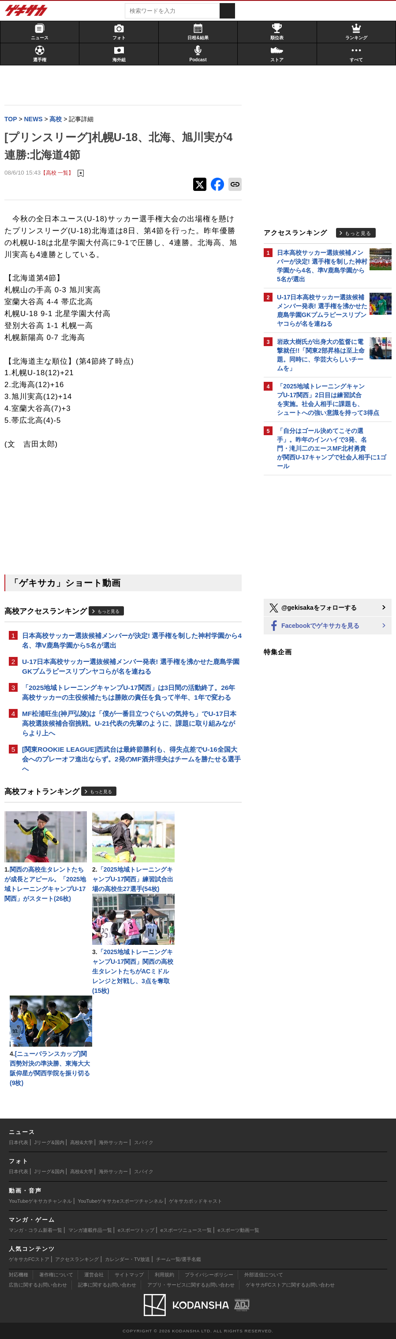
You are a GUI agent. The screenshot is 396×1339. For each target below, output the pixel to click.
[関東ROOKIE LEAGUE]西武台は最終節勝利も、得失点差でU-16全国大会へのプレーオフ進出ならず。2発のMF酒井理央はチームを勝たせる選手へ (131, 759)
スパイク (143, 1142)
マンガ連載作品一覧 (90, 1230)
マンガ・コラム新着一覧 (35, 1230)
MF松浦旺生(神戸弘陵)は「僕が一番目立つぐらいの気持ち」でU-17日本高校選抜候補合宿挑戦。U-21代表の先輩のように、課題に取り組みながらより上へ (129, 723)
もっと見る (108, 611)
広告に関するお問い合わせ (38, 1284)
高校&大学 (81, 1142)
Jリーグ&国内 (49, 1142)
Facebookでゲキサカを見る (313, 626)
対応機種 (18, 1274)
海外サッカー (113, 1142)
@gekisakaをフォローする (312, 608)
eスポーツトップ (136, 1230)
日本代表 (18, 1142)
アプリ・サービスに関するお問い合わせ (191, 1284)
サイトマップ (129, 1274)
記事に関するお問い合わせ (107, 1284)
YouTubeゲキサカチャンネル (40, 1201)
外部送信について (263, 1274)
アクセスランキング (77, 1259)
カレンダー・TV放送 (127, 1259)
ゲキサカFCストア (29, 1259)
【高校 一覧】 (57, 172)
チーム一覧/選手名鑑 (178, 1259)
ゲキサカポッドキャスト (195, 1201)
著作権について (56, 1274)
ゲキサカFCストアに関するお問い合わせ (290, 1284)
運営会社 (94, 1274)
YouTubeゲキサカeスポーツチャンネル (120, 1201)
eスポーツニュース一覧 (186, 1230)
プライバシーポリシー (209, 1274)
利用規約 (164, 1274)
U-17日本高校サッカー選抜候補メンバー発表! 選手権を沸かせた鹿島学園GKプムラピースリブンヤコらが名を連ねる (130, 666)
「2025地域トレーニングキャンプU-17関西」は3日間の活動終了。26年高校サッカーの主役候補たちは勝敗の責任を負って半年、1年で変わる (128, 692)
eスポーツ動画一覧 (238, 1230)
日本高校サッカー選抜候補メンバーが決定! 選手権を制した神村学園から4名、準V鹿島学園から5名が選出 (132, 640)
